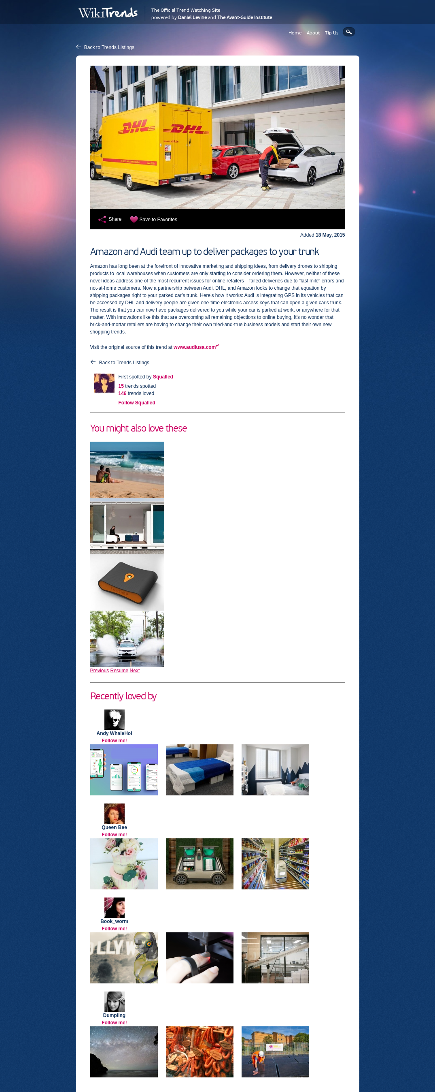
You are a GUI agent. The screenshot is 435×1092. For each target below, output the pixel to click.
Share (115, 219)
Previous (99, 670)
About (313, 33)
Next (135, 670)
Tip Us (332, 33)
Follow (137, 403)
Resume (119, 670)
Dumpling (114, 1015)
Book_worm (114, 921)
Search (349, 31)
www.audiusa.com (195, 347)
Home (295, 33)
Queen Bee (114, 827)
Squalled (163, 377)
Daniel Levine (192, 17)
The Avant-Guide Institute (244, 17)
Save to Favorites (158, 219)
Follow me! (114, 741)
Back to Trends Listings (109, 47)
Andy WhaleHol (114, 733)
